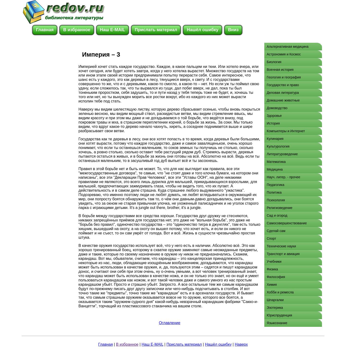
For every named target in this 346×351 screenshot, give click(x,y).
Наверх (241, 344)
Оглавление (169, 323)
